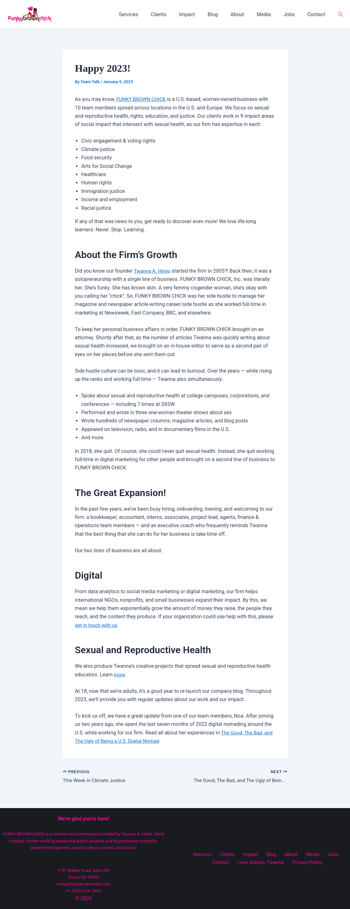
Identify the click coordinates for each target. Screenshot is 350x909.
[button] (341, 14)
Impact (201, 14)
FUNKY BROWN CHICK (142, 99)
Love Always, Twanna (249, 862)
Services (147, 14)
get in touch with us (97, 625)
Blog (224, 14)
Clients (175, 14)
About (246, 14)
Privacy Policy (294, 862)
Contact (317, 14)
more (120, 675)
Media (270, 14)
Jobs (293, 14)
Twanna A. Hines (153, 271)
